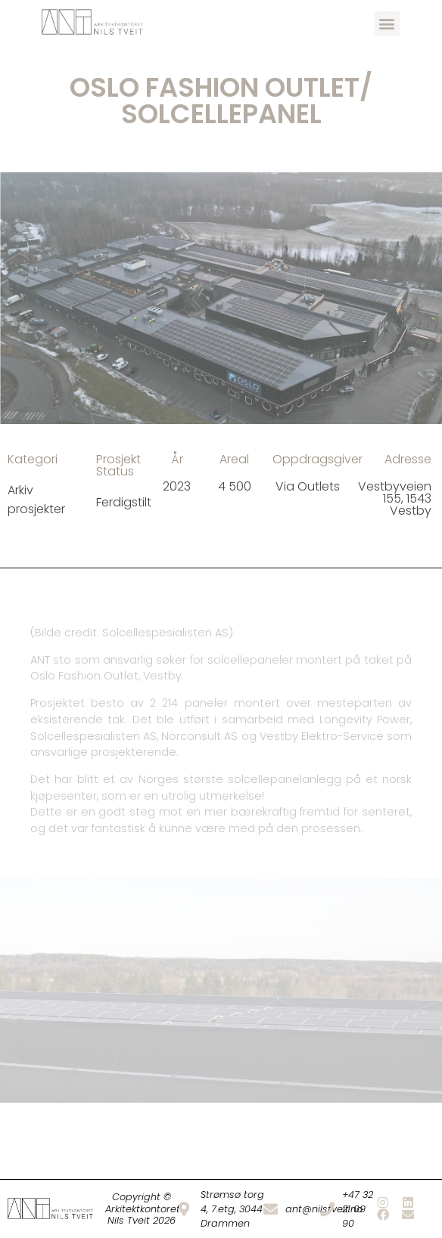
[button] (387, 23)
